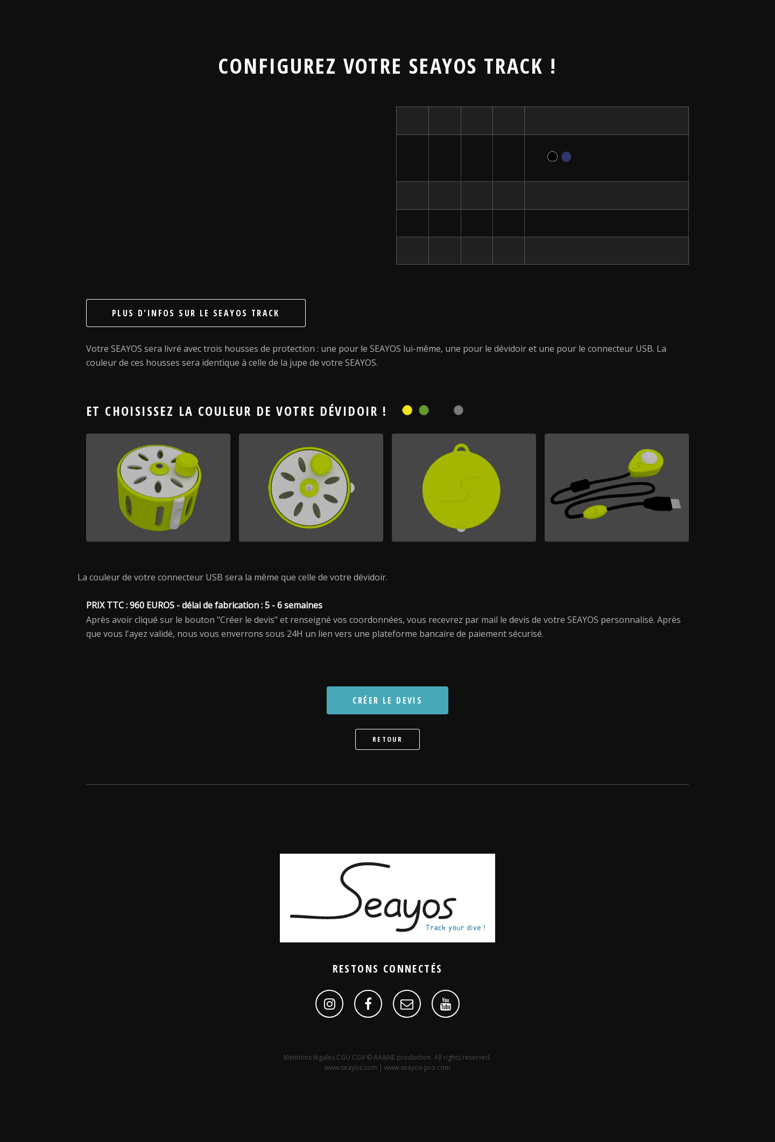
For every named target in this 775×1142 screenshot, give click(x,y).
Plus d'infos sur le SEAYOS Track (196, 313)
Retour (387, 739)
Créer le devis (388, 700)
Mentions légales (310, 1057)
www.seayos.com (351, 1067)
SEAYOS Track (476, 65)
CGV (359, 1057)
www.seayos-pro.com (417, 1067)
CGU (344, 1057)
